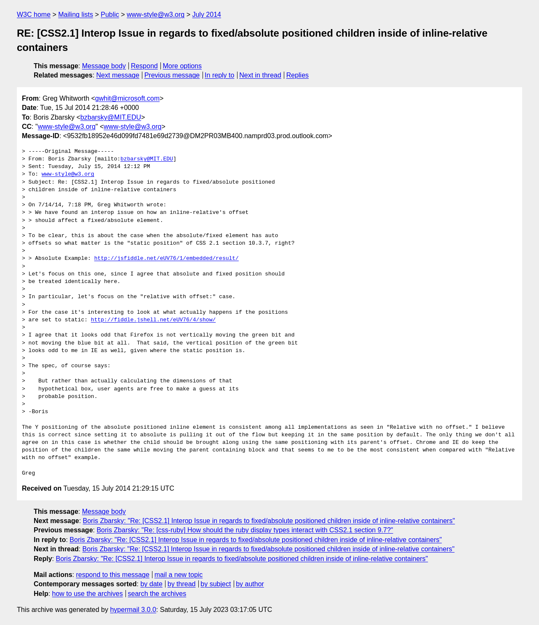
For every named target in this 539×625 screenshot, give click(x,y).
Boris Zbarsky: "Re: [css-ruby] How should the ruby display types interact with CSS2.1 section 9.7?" (244, 530)
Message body (104, 65)
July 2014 (206, 14)
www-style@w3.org (155, 14)
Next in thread (260, 75)
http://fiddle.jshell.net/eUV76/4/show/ (153, 320)
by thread (182, 584)
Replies (297, 75)
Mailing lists (75, 14)
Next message (117, 75)
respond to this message (112, 574)
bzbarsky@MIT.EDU (110, 117)
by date (151, 584)
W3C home (34, 14)
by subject (215, 584)
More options (182, 65)
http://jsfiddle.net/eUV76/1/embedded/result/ (166, 258)
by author (250, 584)
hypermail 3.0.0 (133, 609)
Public (110, 14)
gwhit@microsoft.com (127, 98)
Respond (144, 65)
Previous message (172, 75)
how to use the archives (87, 593)
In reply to (219, 75)
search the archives (157, 593)
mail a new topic (179, 574)
